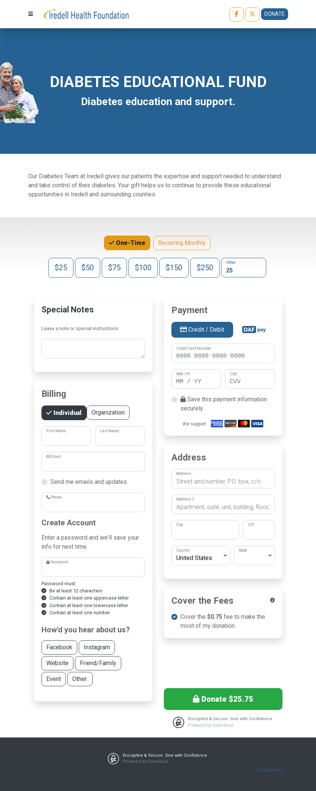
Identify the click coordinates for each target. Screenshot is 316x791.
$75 (114, 267)
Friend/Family (98, 663)
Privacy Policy (270, 770)
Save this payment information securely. (223, 404)
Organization (108, 412)
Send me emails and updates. (89, 481)
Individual (67, 412)
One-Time (129, 242)
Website (57, 663)
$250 (205, 267)
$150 (174, 267)
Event (53, 678)
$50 (87, 267)
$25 (61, 267)
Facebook (59, 647)
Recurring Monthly (182, 242)
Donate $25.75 (223, 699)
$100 (143, 267)
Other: (80, 678)
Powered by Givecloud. (211, 725)
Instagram (97, 647)
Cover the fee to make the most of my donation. (222, 621)
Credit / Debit (202, 329)
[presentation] (223, 661)
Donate (274, 14)
